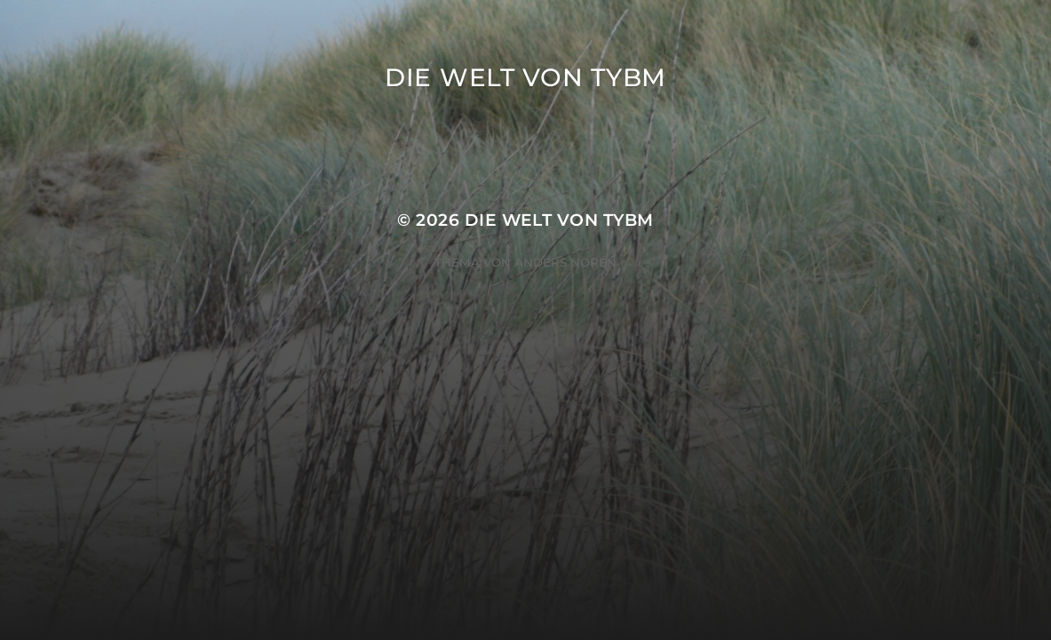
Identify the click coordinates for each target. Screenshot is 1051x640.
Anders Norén (565, 262)
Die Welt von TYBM (525, 77)
